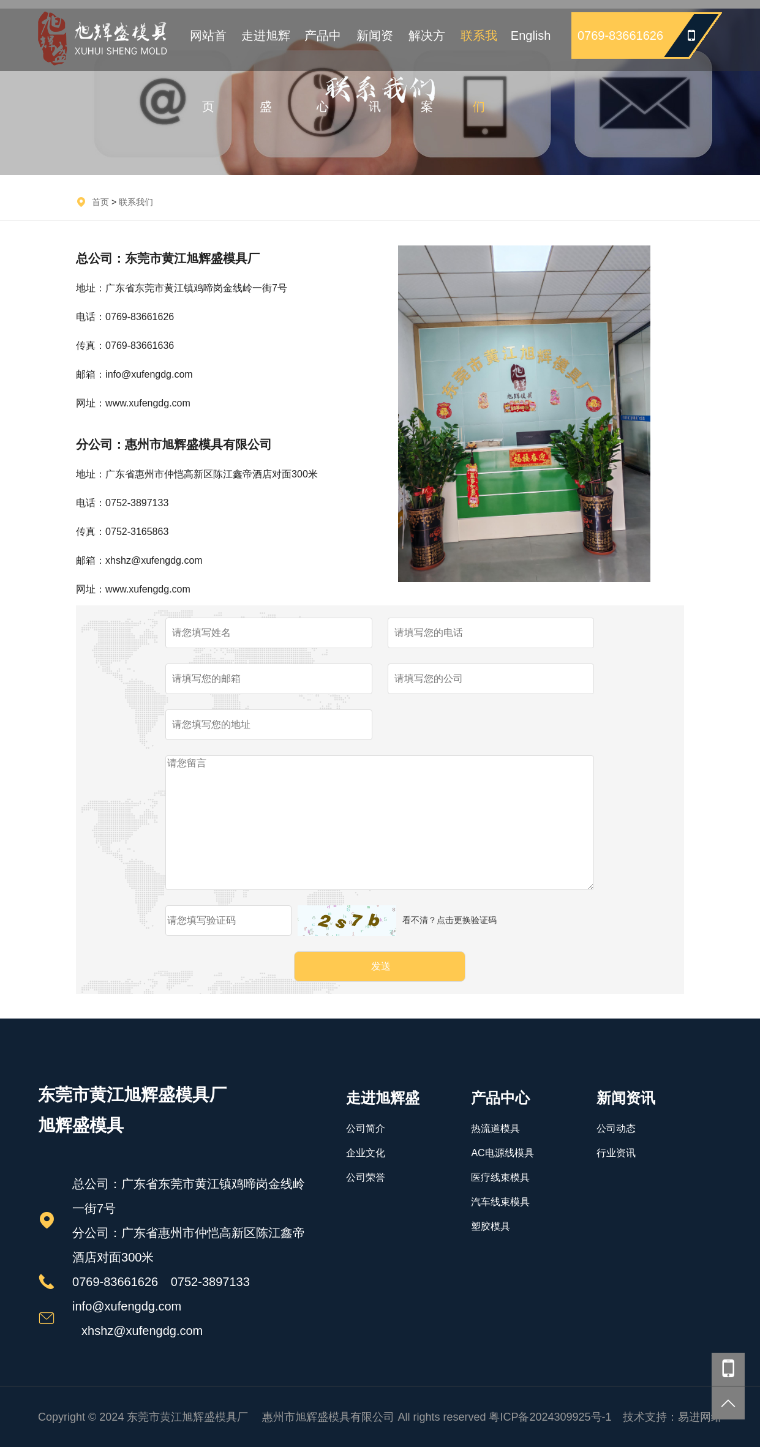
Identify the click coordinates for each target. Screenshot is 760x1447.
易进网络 (700, 1417)
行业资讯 (616, 1153)
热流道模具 (495, 1128)
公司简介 (365, 1128)
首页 (100, 202)
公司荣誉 (365, 1177)
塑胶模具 (490, 1226)
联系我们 (136, 202)
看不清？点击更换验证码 (449, 920)
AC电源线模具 (502, 1153)
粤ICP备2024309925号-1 (550, 1417)
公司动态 (616, 1128)
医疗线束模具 (500, 1177)
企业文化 (365, 1153)
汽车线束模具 (500, 1202)
